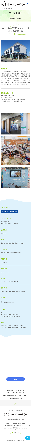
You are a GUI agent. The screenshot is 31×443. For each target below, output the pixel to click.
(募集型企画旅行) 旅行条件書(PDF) (15, 393)
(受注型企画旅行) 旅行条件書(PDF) (15, 390)
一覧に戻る (15, 379)
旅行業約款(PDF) (23, 395)
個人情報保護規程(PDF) (15, 398)
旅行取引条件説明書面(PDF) (10, 395)
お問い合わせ (15, 432)
